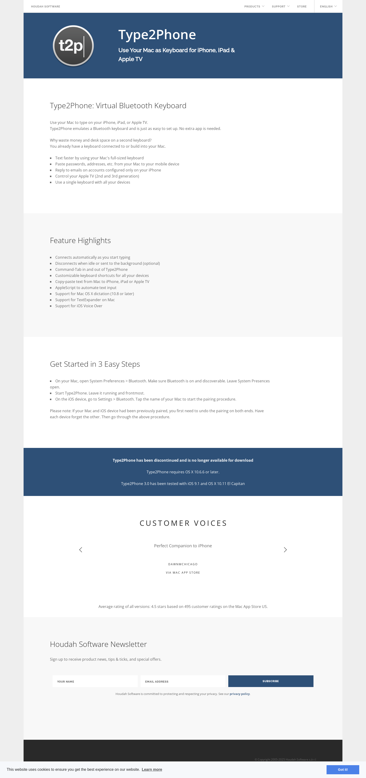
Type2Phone (157, 34)
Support (278, 6)
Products (252, 6)
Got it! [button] (343, 769)
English (326, 6)
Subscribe (271, 681)
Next (285, 550)
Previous (81, 550)
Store (302, 6)
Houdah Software (45, 6)
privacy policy (240, 694)
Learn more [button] (152, 769)
